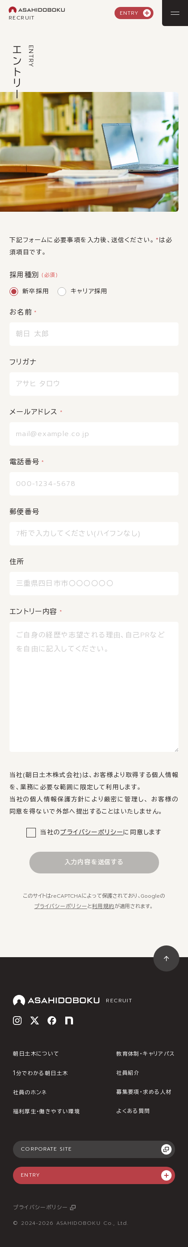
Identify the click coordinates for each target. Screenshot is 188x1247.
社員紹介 (128, 1073)
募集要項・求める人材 (144, 1092)
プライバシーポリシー (91, 832)
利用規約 (103, 906)
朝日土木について (36, 1054)
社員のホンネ (30, 1092)
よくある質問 (133, 1111)
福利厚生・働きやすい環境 (46, 1111)
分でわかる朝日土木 (40, 1073)
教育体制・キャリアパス (145, 1054)
